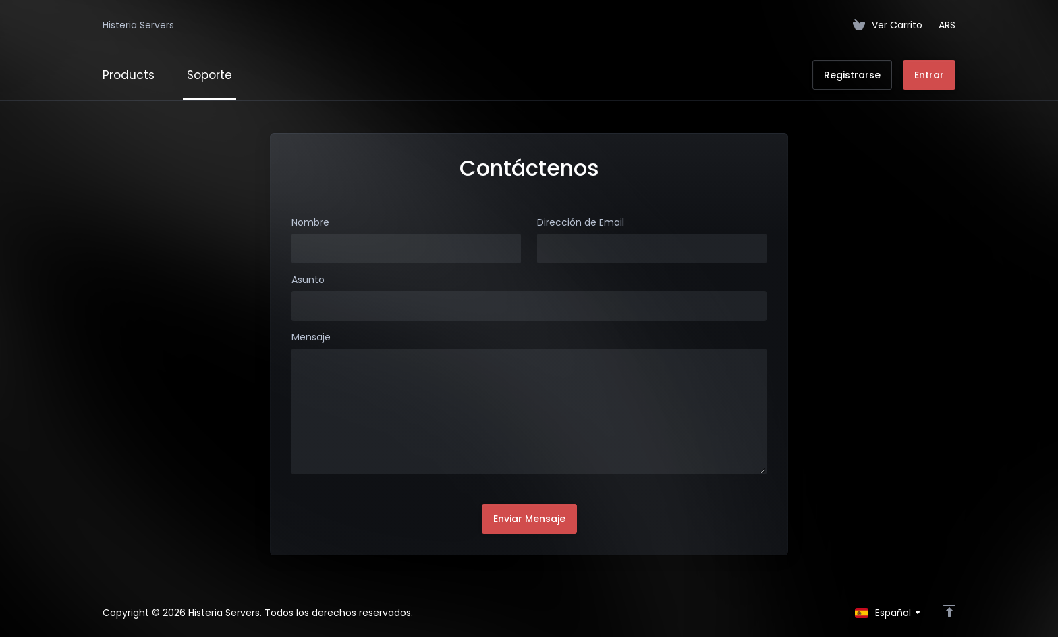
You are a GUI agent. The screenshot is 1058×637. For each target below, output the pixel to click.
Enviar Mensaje (529, 519)
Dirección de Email (580, 222)
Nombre (310, 222)
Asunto (308, 279)
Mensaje (311, 337)
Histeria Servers (138, 25)
